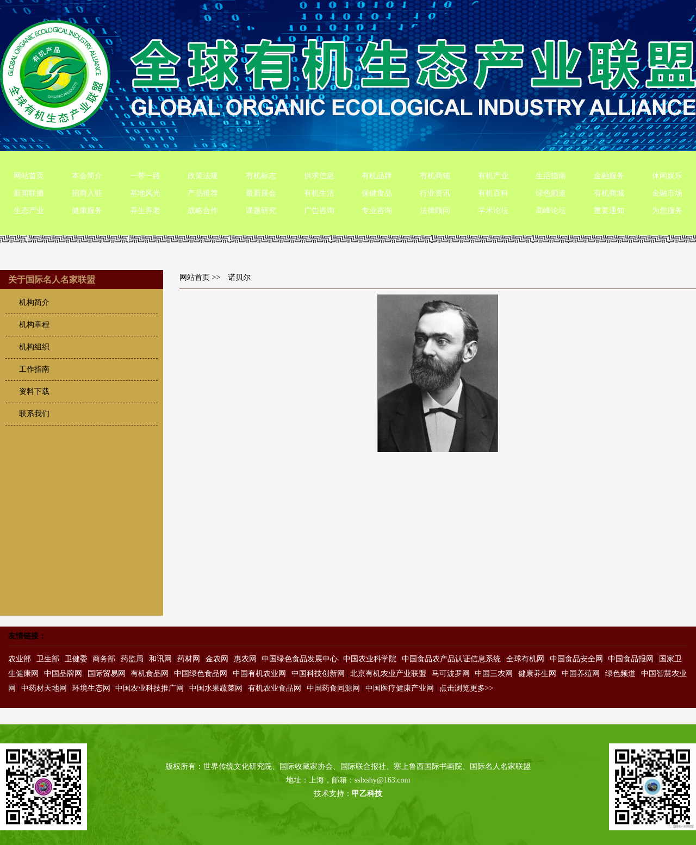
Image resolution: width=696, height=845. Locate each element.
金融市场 (667, 193)
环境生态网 (91, 688)
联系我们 (34, 414)
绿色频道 (551, 193)
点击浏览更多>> (466, 688)
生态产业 (29, 210)
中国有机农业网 (259, 673)
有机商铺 (435, 176)
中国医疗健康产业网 (399, 688)
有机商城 (609, 193)
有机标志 (261, 176)
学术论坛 (493, 210)
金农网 (217, 659)
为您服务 (667, 210)
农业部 (19, 659)
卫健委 (76, 659)
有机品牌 (377, 176)
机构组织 (34, 347)
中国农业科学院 (369, 659)
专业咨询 (377, 210)
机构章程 (34, 325)
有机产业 (493, 176)
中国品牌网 (63, 673)
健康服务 (87, 210)
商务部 (103, 659)
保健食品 (377, 193)
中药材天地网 (44, 688)
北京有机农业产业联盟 (388, 673)
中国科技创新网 (318, 673)
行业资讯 (435, 193)
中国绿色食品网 (200, 673)
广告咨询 (319, 210)
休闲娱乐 (667, 176)
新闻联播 (29, 193)
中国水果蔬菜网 (216, 688)
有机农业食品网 (274, 688)
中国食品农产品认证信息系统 (451, 659)
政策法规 (203, 176)
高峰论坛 (551, 210)
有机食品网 (149, 673)
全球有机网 (525, 659)
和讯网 (160, 659)
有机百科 (493, 193)
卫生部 (47, 659)
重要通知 (609, 210)
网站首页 (29, 176)
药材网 (188, 659)
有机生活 (319, 193)
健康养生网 (537, 673)
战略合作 (203, 210)
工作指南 (34, 369)
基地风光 (145, 193)
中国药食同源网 (333, 688)
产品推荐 (203, 193)
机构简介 (34, 302)
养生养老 (145, 210)
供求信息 (319, 176)
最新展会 (261, 193)
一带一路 (145, 176)
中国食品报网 (631, 659)
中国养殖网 (581, 673)
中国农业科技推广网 (149, 688)
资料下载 (34, 391)
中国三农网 (494, 673)
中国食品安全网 (576, 659)
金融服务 (609, 176)
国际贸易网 (107, 673)
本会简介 (87, 176)
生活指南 (551, 176)
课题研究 (261, 210)
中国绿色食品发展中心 (300, 659)
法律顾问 (435, 210)
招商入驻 (87, 193)
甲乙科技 (367, 794)
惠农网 (245, 659)
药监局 (132, 659)
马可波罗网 (451, 673)
